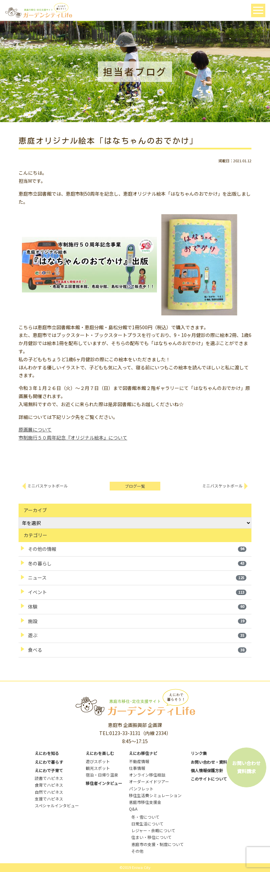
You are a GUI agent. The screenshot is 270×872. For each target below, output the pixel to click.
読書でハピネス (49, 778)
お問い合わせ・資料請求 (213, 762)
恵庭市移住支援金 (145, 802)
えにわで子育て (49, 770)
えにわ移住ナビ (143, 753)
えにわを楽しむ (100, 753)
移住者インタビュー (104, 783)
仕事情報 (137, 768)
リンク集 (199, 753)
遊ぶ (137, 635)
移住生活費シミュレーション (155, 795)
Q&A (133, 809)
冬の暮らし (137, 563)
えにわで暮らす (49, 762)
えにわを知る (47, 753)
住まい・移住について (151, 837)
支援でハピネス (49, 798)
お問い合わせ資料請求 (246, 767)
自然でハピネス (49, 792)
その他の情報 (137, 548)
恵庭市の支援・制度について (157, 844)
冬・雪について (145, 817)
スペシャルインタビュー (57, 805)
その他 (137, 851)
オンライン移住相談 (147, 775)
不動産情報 (139, 761)
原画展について (35, 429)
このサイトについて (209, 779)
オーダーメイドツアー (149, 781)
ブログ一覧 (135, 486)
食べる (137, 649)
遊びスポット (98, 761)
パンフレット (141, 788)
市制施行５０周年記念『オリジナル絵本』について (73, 437)
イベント (137, 592)
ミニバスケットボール (47, 485)
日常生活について (147, 823)
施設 (137, 621)
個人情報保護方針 (207, 770)
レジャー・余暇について (153, 830)
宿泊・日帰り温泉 (102, 775)
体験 (137, 606)
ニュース (137, 577)
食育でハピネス (49, 785)
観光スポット (98, 768)
